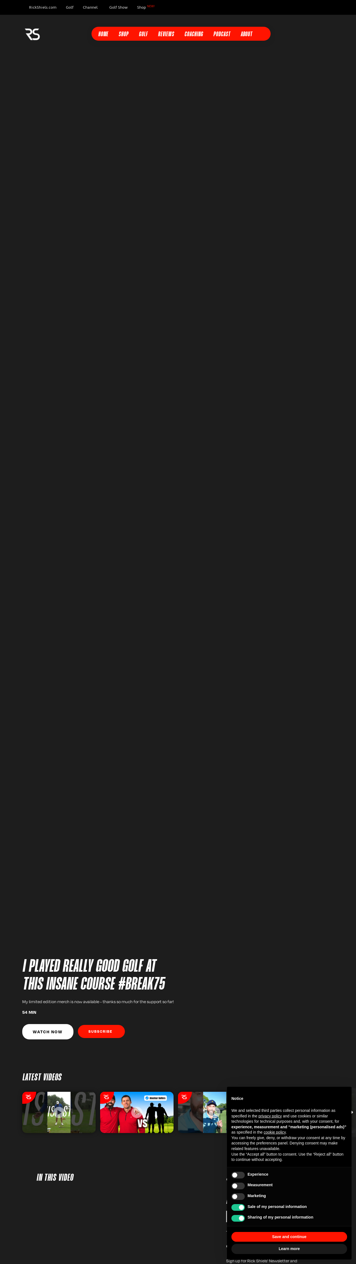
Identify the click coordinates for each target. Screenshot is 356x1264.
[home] (32, 34)
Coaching (193, 34)
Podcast (221, 34)
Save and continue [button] (289, 1236)
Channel (90, 7)
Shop (146, 7)
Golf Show (118, 7)
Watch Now (48, 1031)
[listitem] (59, 1112)
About (246, 34)
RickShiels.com (42, 7)
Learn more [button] (289, 1248)
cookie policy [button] (275, 1132)
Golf (69, 7)
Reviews (166, 34)
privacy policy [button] (270, 1116)
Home (103, 34)
